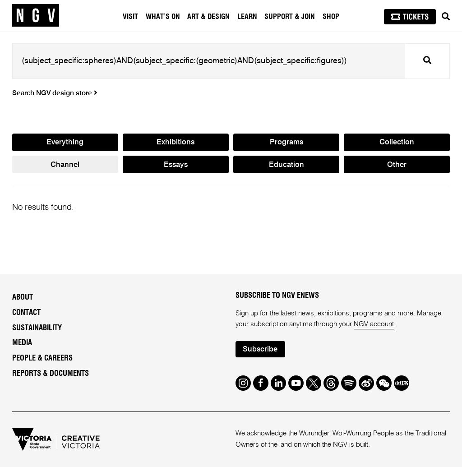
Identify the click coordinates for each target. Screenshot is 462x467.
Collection (396, 142)
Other (397, 165)
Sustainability (37, 328)
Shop (331, 16)
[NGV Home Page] (35, 16)
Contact (26, 312)
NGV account (374, 324)
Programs (286, 142)
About (22, 297)
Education (286, 165)
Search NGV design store (54, 93)
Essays (176, 165)
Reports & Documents (50, 373)
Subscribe (260, 349)
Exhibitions (175, 142)
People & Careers (42, 358)
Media (22, 343)
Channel (65, 165)
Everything (64, 142)
